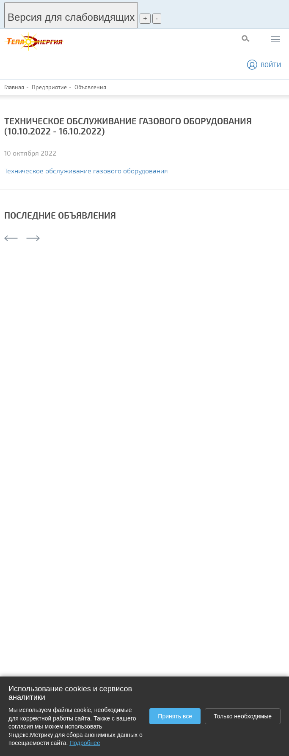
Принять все (175, 716)
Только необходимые (243, 716)
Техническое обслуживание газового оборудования (86, 171)
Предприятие (49, 87)
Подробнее (84, 743)
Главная (14, 87)
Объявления (90, 87)
